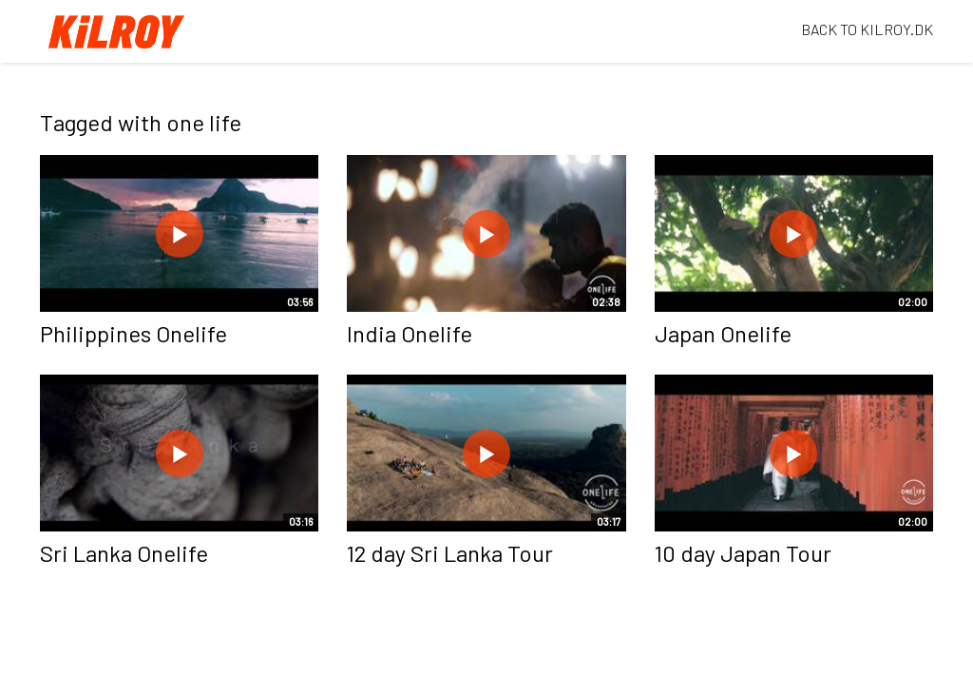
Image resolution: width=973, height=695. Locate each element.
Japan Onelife (723, 333)
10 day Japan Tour (743, 553)
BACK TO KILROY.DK (867, 29)
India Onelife (409, 333)
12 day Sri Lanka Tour (450, 553)
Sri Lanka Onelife (124, 553)
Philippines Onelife (133, 333)
